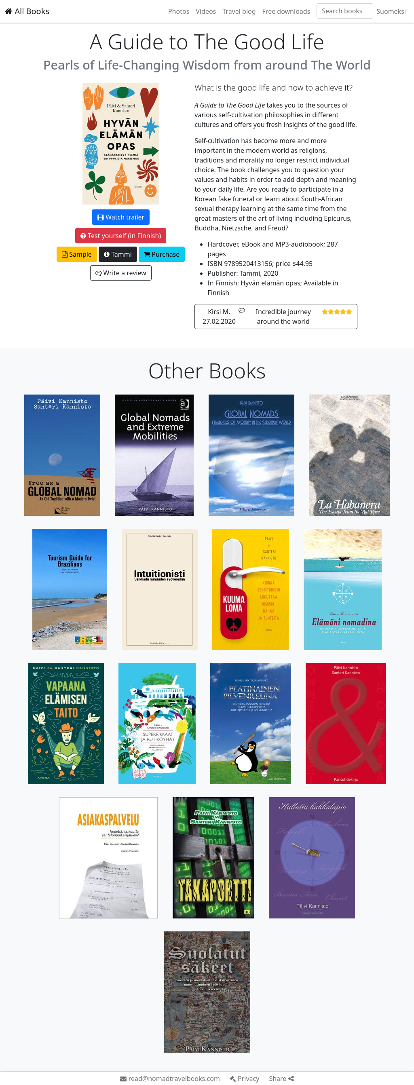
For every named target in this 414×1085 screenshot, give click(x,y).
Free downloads (286, 11)
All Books (27, 11)
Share (281, 1078)
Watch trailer (120, 217)
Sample (77, 254)
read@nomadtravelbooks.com (170, 1078)
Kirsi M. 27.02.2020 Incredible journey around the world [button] (277, 316)
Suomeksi (391, 11)
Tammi (118, 254)
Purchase (162, 254)
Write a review (120, 272)
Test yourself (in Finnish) (120, 235)
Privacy (245, 1078)
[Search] (345, 11)
